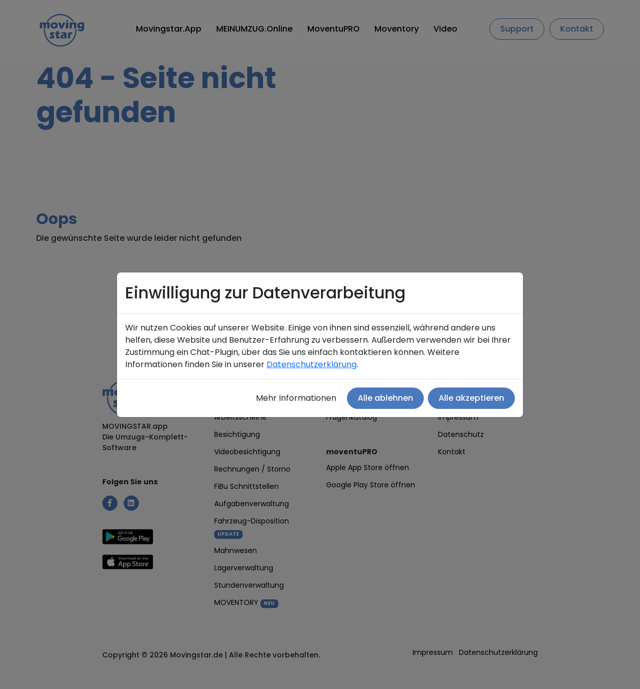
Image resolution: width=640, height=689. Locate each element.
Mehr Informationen (296, 398)
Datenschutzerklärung (312, 364)
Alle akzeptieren (471, 398)
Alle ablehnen (385, 398)
